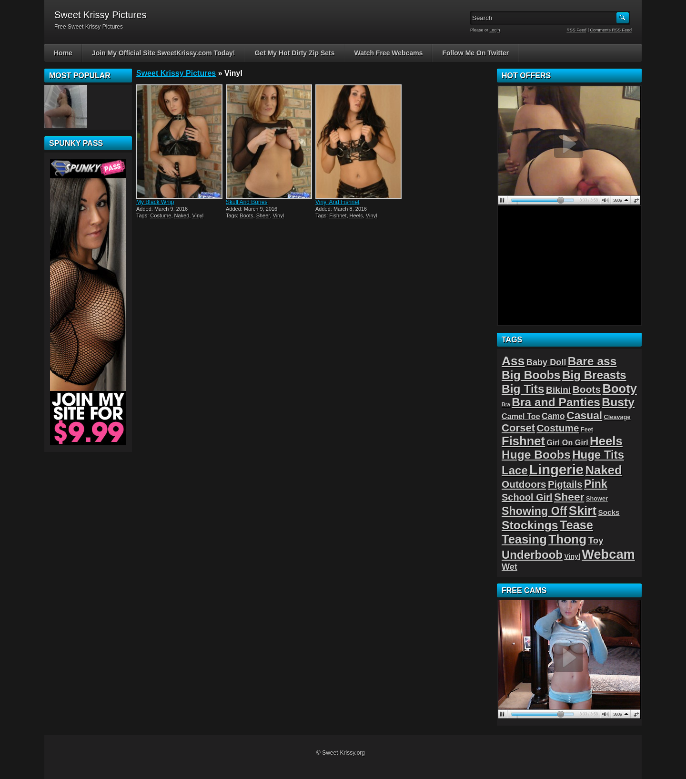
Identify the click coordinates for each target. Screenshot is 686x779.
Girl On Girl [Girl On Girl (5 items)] (567, 442)
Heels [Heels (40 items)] (606, 441)
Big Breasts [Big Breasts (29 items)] (594, 375)
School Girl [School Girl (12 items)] (527, 497)
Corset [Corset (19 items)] (518, 428)
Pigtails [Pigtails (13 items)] (565, 484)
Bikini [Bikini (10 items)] (558, 390)
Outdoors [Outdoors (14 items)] (524, 484)
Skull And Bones (246, 202)
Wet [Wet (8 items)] (509, 567)
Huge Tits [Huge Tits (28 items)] (598, 454)
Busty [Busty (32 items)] (618, 402)
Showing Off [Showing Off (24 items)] (534, 511)
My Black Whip (155, 202)
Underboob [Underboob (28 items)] (532, 554)
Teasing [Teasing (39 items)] (524, 539)
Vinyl (197, 215)
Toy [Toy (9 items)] (596, 540)
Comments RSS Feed (611, 30)
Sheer (263, 215)
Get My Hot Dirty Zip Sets (294, 53)
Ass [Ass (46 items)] (513, 361)
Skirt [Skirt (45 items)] (583, 510)
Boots (246, 215)
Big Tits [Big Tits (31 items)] (523, 388)
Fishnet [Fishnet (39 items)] (523, 441)
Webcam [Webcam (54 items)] (608, 554)
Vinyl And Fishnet (337, 202)
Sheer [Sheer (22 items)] (569, 497)
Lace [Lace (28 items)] (515, 470)
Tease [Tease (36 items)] (576, 525)
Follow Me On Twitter (475, 53)
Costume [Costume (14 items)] (558, 427)
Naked (182, 215)
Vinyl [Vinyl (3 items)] (572, 556)
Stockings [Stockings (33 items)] (530, 525)
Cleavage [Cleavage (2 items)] (617, 416)
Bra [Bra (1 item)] (506, 404)
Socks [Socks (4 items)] (609, 512)
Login (495, 30)
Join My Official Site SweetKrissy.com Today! (163, 53)
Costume (160, 215)
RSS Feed (577, 30)
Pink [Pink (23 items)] (595, 484)
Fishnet (337, 215)
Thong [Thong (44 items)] (567, 539)
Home (63, 53)
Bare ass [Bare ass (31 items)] (592, 361)
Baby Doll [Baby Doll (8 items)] (546, 362)
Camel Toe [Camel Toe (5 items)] (521, 416)
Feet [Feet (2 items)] (587, 429)
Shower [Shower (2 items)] (597, 498)
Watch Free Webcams (388, 53)
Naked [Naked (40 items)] (603, 470)
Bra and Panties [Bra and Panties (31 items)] (556, 402)
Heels (356, 215)
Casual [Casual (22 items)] (584, 415)
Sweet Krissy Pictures (176, 73)
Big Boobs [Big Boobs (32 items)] (531, 375)
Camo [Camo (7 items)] (553, 416)
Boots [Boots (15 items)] (587, 389)
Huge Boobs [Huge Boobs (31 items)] (536, 454)
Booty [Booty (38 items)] (620, 388)
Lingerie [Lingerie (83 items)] (556, 469)
